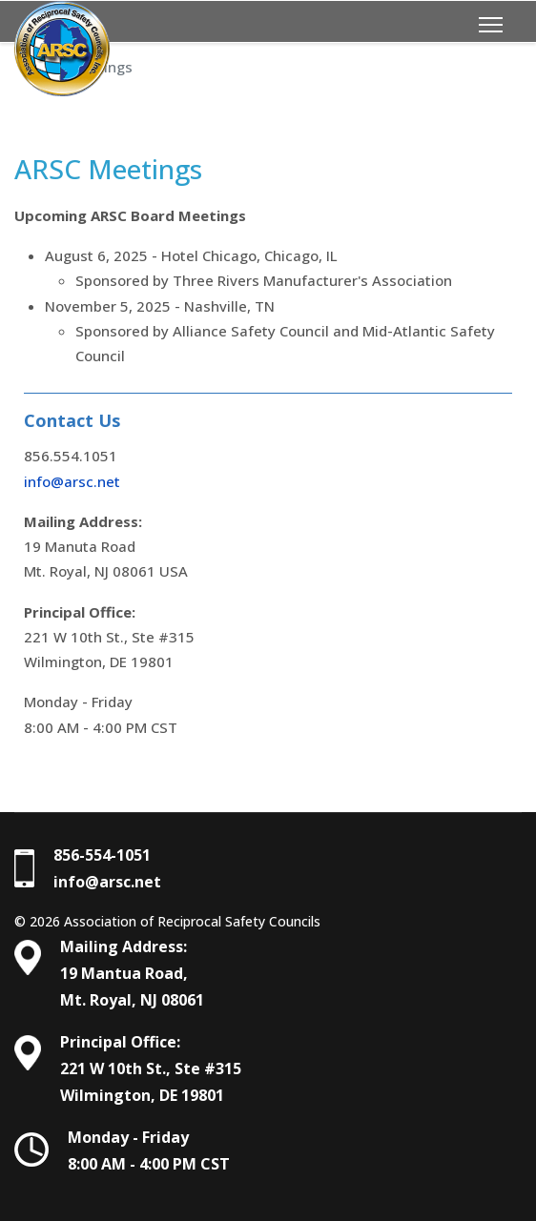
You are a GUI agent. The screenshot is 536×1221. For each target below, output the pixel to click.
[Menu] (491, 25)
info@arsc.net (72, 481)
